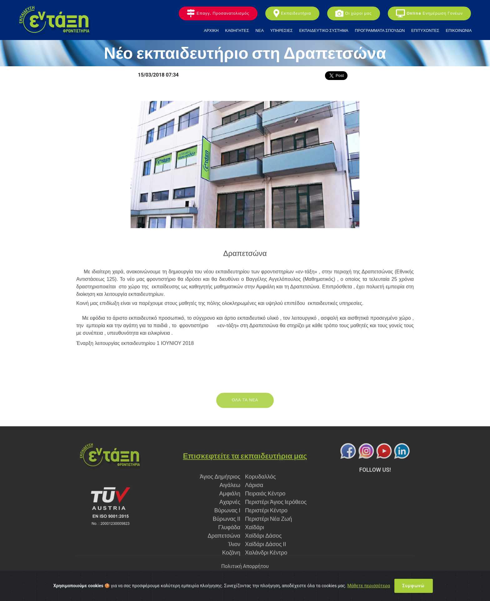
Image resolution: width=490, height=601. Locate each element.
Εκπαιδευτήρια (292, 13)
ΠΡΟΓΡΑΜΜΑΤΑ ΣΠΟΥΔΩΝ (380, 30)
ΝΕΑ (260, 30)
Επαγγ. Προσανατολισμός (218, 13)
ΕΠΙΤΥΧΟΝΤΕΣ (425, 30)
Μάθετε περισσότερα (368, 585)
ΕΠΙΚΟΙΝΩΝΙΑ (459, 30)
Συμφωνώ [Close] (413, 585)
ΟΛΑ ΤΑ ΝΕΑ (245, 406)
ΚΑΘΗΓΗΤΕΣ (237, 30)
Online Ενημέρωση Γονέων (429, 13)
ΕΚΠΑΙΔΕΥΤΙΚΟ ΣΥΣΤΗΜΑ (323, 30)
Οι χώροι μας (353, 13)
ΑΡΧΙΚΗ (211, 30)
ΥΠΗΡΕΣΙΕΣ (281, 30)
